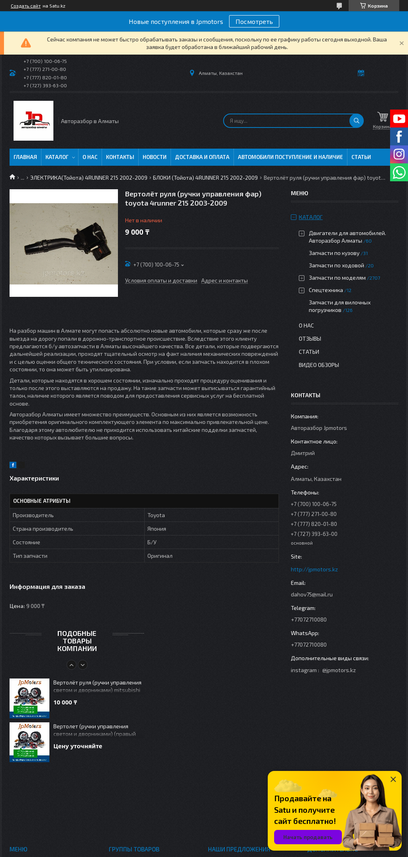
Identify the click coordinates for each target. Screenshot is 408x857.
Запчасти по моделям (337, 277)
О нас (90, 157)
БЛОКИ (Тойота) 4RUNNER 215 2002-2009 (205, 177)
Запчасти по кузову (334, 252)
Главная (25, 157)
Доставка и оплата (202, 157)
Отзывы (310, 338)
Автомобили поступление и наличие (290, 157)
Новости (155, 157)
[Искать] (356, 121)
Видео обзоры (319, 364)
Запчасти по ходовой (336, 265)
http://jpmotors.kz (314, 569)
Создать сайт (26, 5)
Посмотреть (254, 21)
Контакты (120, 157)
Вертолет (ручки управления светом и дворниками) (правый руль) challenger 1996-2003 (94, 730)
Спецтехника (326, 289)
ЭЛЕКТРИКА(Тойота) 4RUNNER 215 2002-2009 (88, 177)
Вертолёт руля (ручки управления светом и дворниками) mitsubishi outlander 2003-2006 (97, 686)
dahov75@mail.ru (312, 594)
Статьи (361, 157)
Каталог (57, 157)
